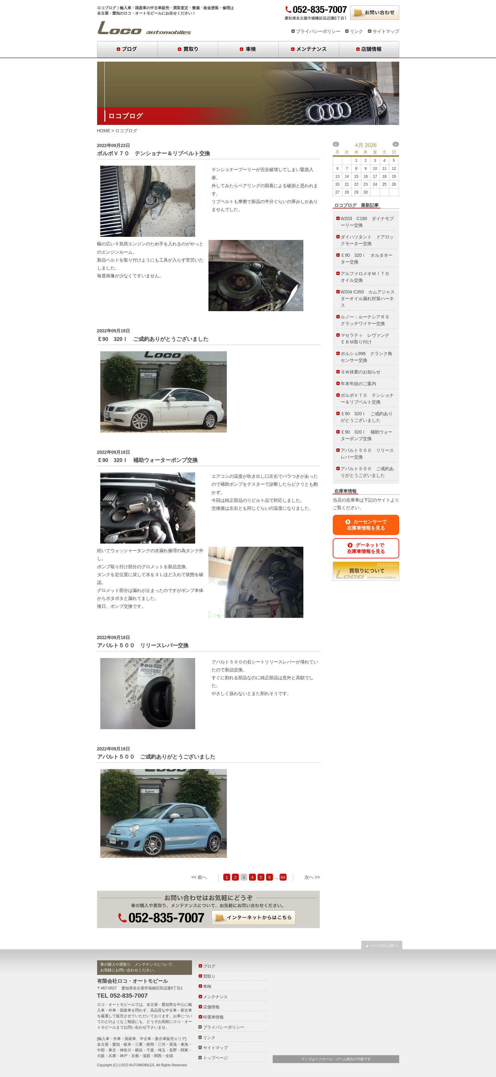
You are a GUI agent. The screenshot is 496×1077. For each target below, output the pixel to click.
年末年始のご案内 (358, 383)
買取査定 (180, 8)
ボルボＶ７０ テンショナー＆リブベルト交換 (153, 154)
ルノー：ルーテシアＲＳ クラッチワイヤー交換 (367, 320)
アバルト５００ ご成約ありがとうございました (156, 757)
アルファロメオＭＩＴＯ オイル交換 (367, 277)
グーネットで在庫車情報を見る (366, 548)
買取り (188, 50)
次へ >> (312, 877)
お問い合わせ (374, 12)
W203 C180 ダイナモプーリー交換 (367, 222)
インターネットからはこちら (253, 917)
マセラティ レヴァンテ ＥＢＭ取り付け (367, 338)
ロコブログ (144, 27)
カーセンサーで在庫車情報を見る (366, 525)
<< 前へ (199, 877)
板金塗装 (211, 8)
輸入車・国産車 (133, 8)
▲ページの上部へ (381, 945)
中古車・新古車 (178, 1010)
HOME (103, 130)
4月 (359, 145)
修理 (226, 8)
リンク (356, 31)
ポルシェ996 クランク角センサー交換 (366, 357)
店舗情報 (369, 50)
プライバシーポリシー (318, 31)
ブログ (127, 50)
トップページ (215, 1057)
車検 (248, 50)
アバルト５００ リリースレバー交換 (143, 646)
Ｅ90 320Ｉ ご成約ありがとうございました (153, 339)
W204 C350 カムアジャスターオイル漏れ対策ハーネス (368, 298)
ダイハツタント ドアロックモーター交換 (367, 240)
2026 (370, 145)
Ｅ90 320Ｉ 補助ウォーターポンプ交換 (147, 460)
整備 (196, 8)
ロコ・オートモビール (116, 1004)
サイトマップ (386, 31)
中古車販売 (159, 8)
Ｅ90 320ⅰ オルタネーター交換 (367, 258)
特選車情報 (213, 1017)
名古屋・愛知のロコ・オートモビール (129, 13)
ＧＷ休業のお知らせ (361, 371)
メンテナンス (308, 50)
